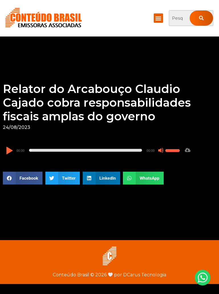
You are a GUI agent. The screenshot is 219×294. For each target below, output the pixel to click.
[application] (93, 150)
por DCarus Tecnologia (137, 274)
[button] (158, 18)
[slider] (85, 150)
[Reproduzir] (9, 151)
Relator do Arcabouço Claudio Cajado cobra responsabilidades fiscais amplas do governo (97, 102)
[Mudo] (161, 150)
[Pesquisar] (201, 18)
